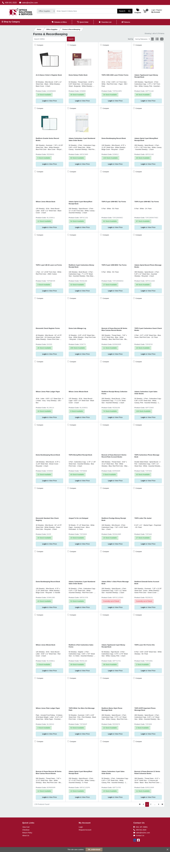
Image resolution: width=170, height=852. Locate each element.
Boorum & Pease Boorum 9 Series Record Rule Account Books (114, 456)
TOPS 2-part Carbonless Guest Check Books (148, 329)
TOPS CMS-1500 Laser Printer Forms (115, 75)
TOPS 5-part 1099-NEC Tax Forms (114, 201)
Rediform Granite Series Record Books (47, 139)
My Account (156, 11)
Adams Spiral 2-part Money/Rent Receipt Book (146, 139)
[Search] (86, 11)
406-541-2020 (9, 3)
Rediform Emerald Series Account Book (146, 582)
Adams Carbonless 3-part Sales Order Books (145, 392)
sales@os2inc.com (28, 3)
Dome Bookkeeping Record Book (114, 138)
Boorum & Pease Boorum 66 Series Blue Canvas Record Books (114, 329)
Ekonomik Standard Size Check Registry (47, 519)
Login (81, 827)
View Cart (25, 827)
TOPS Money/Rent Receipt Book (80, 455)
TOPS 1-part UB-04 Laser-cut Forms (49, 265)
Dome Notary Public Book (78, 75)
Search (70, 39)
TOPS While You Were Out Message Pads (82, 709)
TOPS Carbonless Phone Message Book (146, 456)
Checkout (25, 830)
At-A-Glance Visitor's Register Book (49, 75)
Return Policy (27, 833)
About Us (25, 835)
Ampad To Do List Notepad (78, 518)
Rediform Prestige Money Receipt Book (114, 519)
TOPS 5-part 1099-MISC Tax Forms (114, 265)
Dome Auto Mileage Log (77, 328)
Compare (39, 45)
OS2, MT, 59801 (140, 827)
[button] (144, 11)
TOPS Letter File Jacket (142, 518)
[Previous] (143, 804)
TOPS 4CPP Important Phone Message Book (145, 709)
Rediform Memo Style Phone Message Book (112, 709)
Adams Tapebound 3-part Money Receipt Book (146, 76)
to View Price (49, 101)
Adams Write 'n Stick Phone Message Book (115, 582)
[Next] (158, 804)
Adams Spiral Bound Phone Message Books (148, 266)
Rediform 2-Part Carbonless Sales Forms (81, 646)
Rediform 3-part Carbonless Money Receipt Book (81, 266)
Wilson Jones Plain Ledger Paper (48, 391)
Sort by (130, 39)
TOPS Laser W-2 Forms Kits (144, 645)
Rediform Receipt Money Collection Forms (114, 392)
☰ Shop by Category (11, 22)
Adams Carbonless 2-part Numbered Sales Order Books (82, 139)
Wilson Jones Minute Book (45, 201)
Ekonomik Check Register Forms (48, 328)
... (154, 804)
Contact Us (138, 835)
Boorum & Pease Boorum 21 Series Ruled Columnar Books (147, 772)
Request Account (85, 830)
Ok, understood (94, 849)
